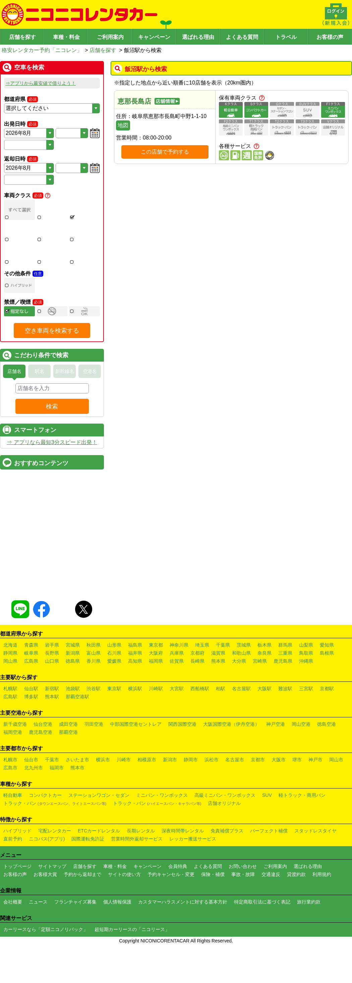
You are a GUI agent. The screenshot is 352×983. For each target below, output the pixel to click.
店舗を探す (22, 37)
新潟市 (170, 792)
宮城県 (73, 677)
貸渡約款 (296, 907)
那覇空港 (68, 765)
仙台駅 (31, 721)
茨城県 (244, 677)
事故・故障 (243, 907)
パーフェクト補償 (269, 863)
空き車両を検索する (52, 330)
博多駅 (31, 729)
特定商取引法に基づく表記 (262, 934)
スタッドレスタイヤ (315, 863)
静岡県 (10, 686)
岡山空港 (301, 757)
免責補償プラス (227, 863)
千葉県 (223, 677)
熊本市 (77, 800)
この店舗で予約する (165, 152)
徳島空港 (326, 757)
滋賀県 (218, 686)
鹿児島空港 (40, 765)
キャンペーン (154, 37)
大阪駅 (264, 721)
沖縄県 (306, 694)
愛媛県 (114, 694)
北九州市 (33, 800)
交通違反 (270, 907)
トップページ (17, 899)
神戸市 (315, 792)
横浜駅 (135, 721)
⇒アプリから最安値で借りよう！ (40, 83)
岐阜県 (31, 686)
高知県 (135, 694)
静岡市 (191, 792)
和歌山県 (241, 686)
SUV (267, 828)
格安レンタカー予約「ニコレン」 (42, 50)
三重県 (285, 686)
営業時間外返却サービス (137, 871)
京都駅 (327, 721)
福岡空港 (12, 765)
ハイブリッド (17, 863)
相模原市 (146, 792)
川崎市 (124, 792)
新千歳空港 (15, 757)
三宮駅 (306, 721)
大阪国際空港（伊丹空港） (231, 757)
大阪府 (156, 686)
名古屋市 (234, 792)
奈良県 (264, 686)
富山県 (93, 686)
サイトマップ (52, 899)
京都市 (258, 792)
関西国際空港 (182, 757)
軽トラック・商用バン (302, 828)
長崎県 (197, 694)
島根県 (327, 686)
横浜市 (103, 792)
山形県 (114, 677)
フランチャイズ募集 (75, 934)
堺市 (297, 792)
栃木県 (264, 677)
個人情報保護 (117, 934)
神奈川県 (179, 677)
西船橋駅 (199, 721)
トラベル (286, 37)
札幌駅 (10, 721)
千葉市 (52, 792)
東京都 (156, 677)
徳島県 (73, 694)
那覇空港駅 (77, 729)
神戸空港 (275, 757)
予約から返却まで (82, 907)
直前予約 (12, 871)
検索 (52, 406)
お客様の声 (329, 37)
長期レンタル (141, 863)
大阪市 (279, 792)
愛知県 (327, 677)
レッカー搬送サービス (192, 871)
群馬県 (285, 677)
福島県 (135, 677)
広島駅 (10, 729)
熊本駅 (52, 729)
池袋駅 (73, 721)
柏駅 (220, 721)
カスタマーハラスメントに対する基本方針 (182, 934)
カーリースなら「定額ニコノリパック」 (45, 962)
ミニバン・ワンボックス (162, 828)
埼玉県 (202, 677)
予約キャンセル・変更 (171, 907)
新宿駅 (52, 721)
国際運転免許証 (87, 871)
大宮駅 (177, 721)
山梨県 (306, 677)
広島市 (10, 800)
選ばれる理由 (198, 37)
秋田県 (93, 677)
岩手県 (52, 677)
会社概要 (12, 934)
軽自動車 (12, 828)
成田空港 (68, 757)
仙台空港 (43, 757)
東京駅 (114, 721)
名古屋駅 (241, 721)
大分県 (239, 694)
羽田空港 (93, 757)
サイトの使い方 (124, 907)
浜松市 (211, 792)
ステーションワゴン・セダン (98, 828)
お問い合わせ (243, 899)
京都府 (197, 686)
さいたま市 (77, 792)
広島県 (31, 694)
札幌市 (10, 792)
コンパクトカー (45, 828)
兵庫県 (177, 686)
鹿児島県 (283, 694)
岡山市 (336, 792)
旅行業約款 (308, 934)
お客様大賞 (45, 907)
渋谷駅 (93, 721)
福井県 (135, 686)
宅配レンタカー (54, 863)
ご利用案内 (110, 37)
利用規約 (321, 907)
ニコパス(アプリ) (47, 871)
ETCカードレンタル (99, 863)
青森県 (31, 677)
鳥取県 (306, 686)
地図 (123, 125)
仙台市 (31, 792)
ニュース (38, 934)
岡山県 (10, 694)
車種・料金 (66, 37)
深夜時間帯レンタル (183, 863)
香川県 (93, 694)
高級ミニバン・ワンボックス (224, 828)
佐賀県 (177, 694)
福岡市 (57, 800)
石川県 (114, 686)
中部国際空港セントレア (136, 757)
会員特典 (177, 899)
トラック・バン (54, 836)
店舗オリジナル (224, 836)
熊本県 (218, 694)
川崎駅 (156, 721)
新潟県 (73, 686)
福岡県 (156, 694)
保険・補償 (213, 907)
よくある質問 (242, 37)
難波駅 (285, 721)
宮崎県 (260, 694)
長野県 (52, 686)
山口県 (52, 694)
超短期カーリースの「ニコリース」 (132, 962)
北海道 (10, 677)
